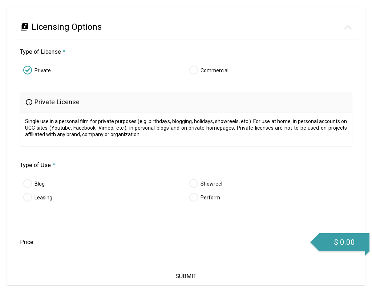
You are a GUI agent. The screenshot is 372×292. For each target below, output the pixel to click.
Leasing (43, 197)
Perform (210, 197)
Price (26, 242)
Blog (40, 184)
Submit (186, 276)
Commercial (215, 70)
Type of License (42, 51)
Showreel (211, 184)
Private (43, 70)
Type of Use (37, 165)
